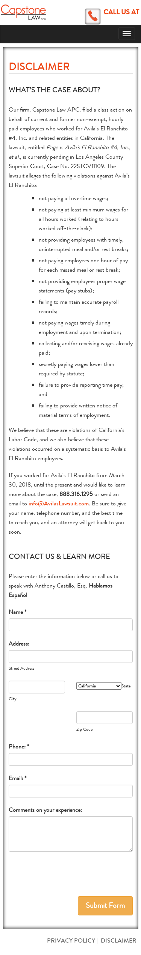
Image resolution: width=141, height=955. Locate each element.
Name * (17, 612)
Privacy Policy (71, 940)
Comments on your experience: (45, 809)
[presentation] (66, 874)
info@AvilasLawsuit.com (59, 503)
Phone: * (19, 746)
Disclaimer (118, 940)
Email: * (17, 778)
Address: (19, 643)
